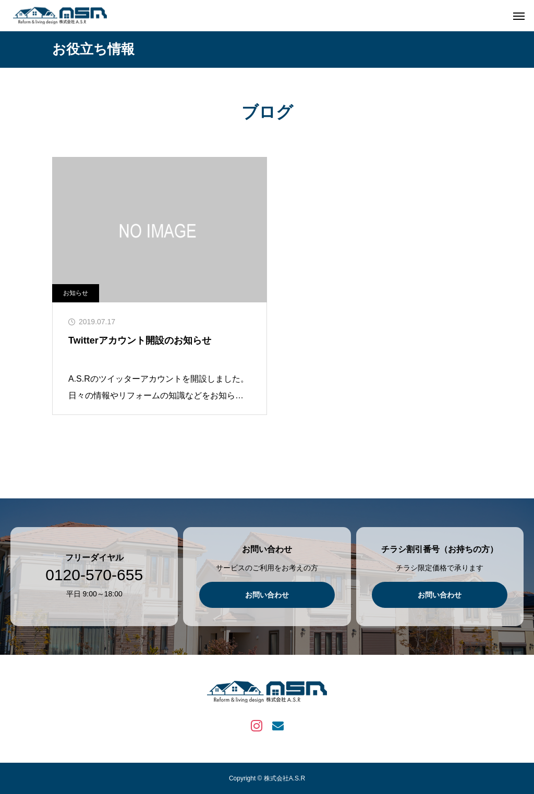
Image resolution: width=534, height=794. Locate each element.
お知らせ (75, 293)
